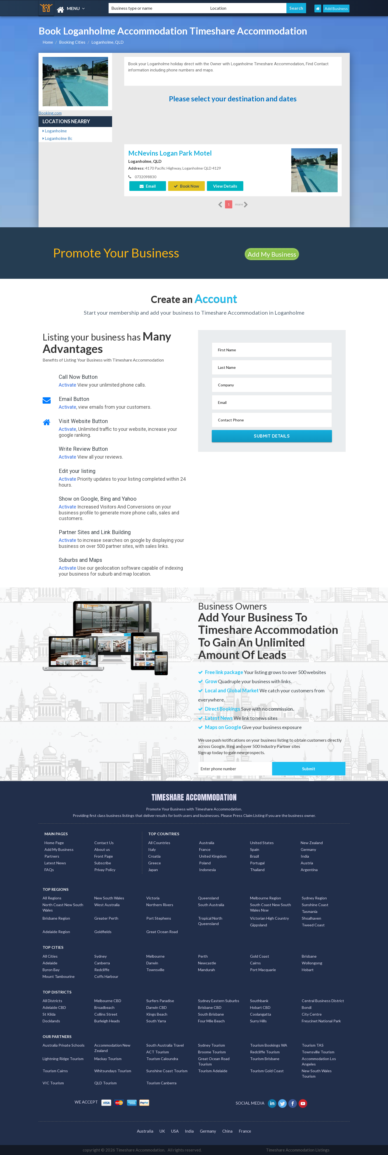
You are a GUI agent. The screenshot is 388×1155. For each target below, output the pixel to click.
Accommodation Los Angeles (319, 1061)
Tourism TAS (313, 1045)
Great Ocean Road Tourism (214, 1061)
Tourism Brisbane (264, 1058)
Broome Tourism (212, 1052)
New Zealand (312, 842)
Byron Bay (51, 969)
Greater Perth (106, 918)
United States (262, 842)
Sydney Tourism (211, 1045)
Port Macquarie (263, 969)
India (305, 856)
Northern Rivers (159, 904)
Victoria (153, 898)
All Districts (52, 1000)
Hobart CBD (260, 1007)
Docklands (51, 1021)
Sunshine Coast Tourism (167, 1070)
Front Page (103, 856)
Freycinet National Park (321, 1021)
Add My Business (272, 254)
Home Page (54, 842)
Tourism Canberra (161, 1083)
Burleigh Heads (107, 1021)
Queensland (208, 898)
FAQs (49, 869)
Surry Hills (258, 1021)
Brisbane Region (56, 918)
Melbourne (155, 956)
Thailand (257, 869)
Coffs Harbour (106, 976)
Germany (308, 849)
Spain (254, 849)
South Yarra (156, 1021)
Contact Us (104, 842)
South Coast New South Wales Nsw (270, 907)
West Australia (107, 904)
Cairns (255, 963)
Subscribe (102, 863)
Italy (152, 849)
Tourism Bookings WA (268, 1045)
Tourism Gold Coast (267, 1070)
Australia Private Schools (64, 1045)
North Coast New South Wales (63, 907)
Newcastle (207, 963)
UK (162, 1131)
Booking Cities (72, 42)
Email (148, 186)
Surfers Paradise (160, 1000)
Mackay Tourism (108, 1058)
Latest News (55, 863)
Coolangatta (260, 1014)
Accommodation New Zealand (112, 1048)
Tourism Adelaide (212, 1070)
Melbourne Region (265, 898)
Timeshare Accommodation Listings (298, 1149)
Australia (206, 842)
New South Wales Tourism (317, 1073)
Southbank (259, 1000)
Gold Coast (259, 956)
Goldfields (103, 931)
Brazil (254, 856)
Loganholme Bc (57, 138)
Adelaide (50, 963)
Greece (154, 863)
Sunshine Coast (315, 904)
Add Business (336, 8)
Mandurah (206, 969)
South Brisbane (211, 1014)
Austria (307, 863)
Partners (51, 856)
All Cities (50, 956)
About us (102, 849)
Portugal (257, 863)
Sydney (100, 956)
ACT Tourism (157, 1052)
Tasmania (309, 911)
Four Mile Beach (211, 1021)
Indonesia (207, 869)
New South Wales (109, 898)
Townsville (155, 969)
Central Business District (323, 1000)
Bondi (306, 1007)
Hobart (308, 969)
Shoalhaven (311, 918)
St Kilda (49, 1014)
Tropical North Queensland (210, 921)
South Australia (211, 904)
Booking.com (50, 113)
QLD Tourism (105, 1083)
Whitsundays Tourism (112, 1070)
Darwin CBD (156, 1007)
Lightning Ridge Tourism (63, 1058)
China (227, 1131)
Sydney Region (314, 898)
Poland (205, 863)
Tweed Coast (313, 925)
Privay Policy (104, 869)
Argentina (309, 869)
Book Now (186, 186)
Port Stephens (158, 918)
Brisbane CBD (209, 1007)
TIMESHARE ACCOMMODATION (194, 797)
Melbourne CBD (107, 1000)
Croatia (154, 856)
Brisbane (309, 956)
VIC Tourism (53, 1083)
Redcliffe (101, 969)
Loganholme (55, 130)
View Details (225, 186)
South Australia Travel (165, 1045)
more (241, 204)
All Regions (52, 898)
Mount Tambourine (59, 976)
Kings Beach (156, 1014)
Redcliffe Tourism (265, 1052)
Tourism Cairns (55, 1070)
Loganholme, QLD (107, 42)
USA (175, 1131)
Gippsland (258, 925)
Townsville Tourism (318, 1052)
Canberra (102, 963)
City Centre (312, 1014)
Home (48, 42)
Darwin (152, 963)
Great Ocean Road (162, 931)
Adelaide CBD (54, 1007)
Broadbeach (104, 1007)
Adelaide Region (56, 931)
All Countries (159, 842)
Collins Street (105, 1014)
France (204, 849)
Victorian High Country (269, 918)
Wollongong (312, 963)
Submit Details (272, 436)
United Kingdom (213, 856)
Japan (153, 869)
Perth (203, 956)
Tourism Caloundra (162, 1058)
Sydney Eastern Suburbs (218, 1000)
